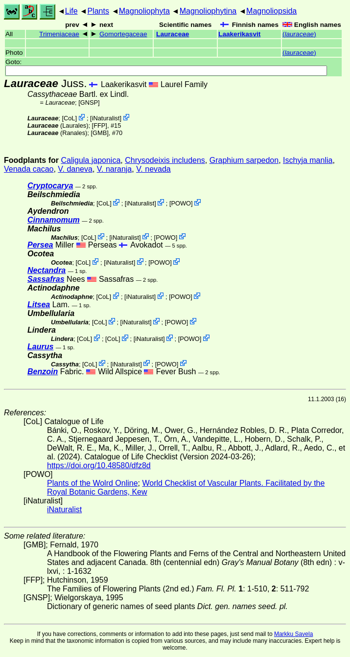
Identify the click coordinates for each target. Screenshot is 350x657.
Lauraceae (172, 34)
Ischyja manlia (307, 160)
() (299, 34)
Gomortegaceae (123, 34)
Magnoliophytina (208, 11)
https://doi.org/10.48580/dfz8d (99, 465)
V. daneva (75, 169)
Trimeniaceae (59, 34)
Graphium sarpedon (244, 160)
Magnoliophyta (144, 11)
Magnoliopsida (271, 11)
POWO (181, 203)
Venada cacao (28, 169)
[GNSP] (88, 102)
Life (71, 11)
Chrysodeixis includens (165, 160)
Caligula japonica (90, 160)
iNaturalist (106, 118)
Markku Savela (293, 634)
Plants (98, 11)
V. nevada (153, 169)
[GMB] (99, 132)
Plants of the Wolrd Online (92, 483)
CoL (69, 118)
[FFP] (99, 125)
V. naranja (114, 169)
